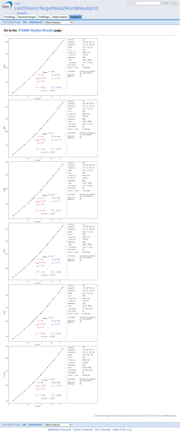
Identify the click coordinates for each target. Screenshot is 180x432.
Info (25, 22)
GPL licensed (102, 429)
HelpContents (59, 17)
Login (17, 3)
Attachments (35, 22)
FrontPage (9, 17)
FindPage (44, 17)
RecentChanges (27, 17)
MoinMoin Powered (59, 429)
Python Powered (82, 429)
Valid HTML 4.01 (122, 429)
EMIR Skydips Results (37, 30)
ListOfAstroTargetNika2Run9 (45, 8)
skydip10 (88, 8)
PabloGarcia (170, 416)
